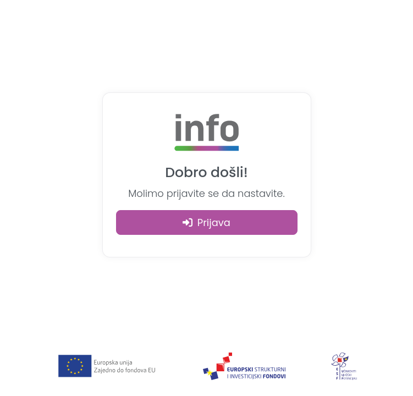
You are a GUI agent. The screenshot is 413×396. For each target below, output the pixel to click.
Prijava (206, 222)
